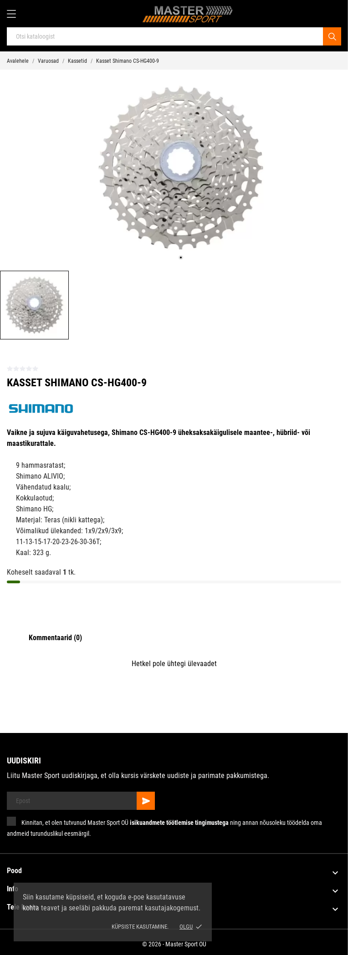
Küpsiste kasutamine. (140, 926)
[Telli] (146, 801)
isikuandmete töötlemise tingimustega (179, 822)
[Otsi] (332, 36)
